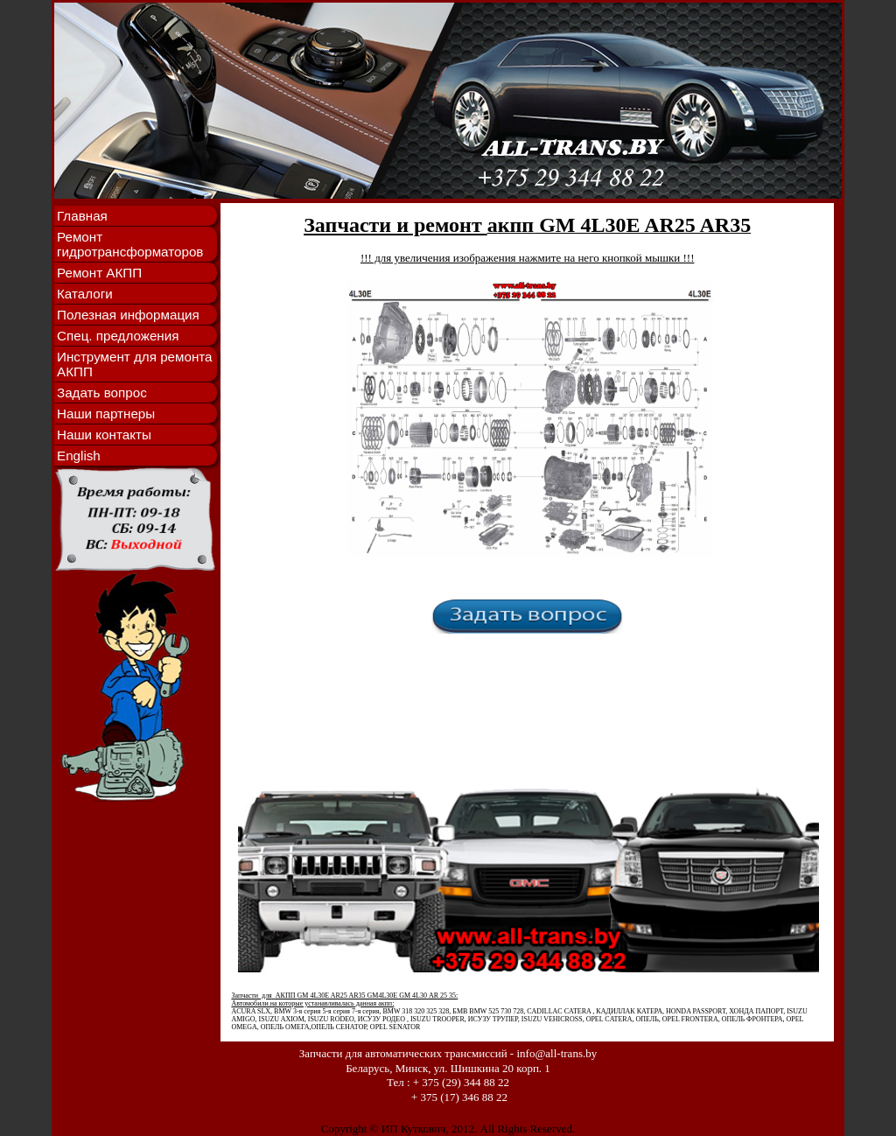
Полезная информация (128, 314)
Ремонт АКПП (99, 272)
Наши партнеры (106, 413)
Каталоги (85, 293)
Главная (82, 215)
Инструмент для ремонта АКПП (135, 364)
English (79, 455)
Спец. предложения (117, 335)
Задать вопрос (102, 392)
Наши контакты (104, 434)
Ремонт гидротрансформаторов (130, 244)
